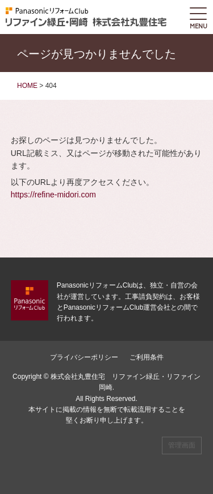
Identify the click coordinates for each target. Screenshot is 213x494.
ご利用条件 (147, 357)
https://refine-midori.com (53, 194)
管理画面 (181, 445)
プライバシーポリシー (84, 357)
